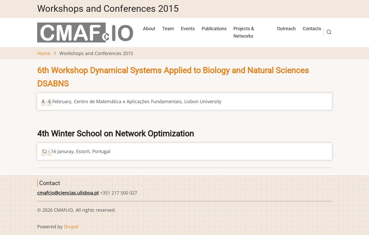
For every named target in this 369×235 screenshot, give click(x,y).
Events (188, 28)
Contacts (312, 28)
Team (168, 28)
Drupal (71, 226)
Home (43, 53)
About (149, 28)
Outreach (286, 28)
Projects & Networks (243, 32)
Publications (214, 28)
